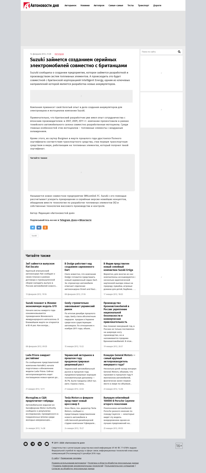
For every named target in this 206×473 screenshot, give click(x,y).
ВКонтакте (85, 220)
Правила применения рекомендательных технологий (78, 466)
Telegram (65, 220)
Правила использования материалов (69, 463)
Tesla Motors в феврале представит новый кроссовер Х (79, 401)
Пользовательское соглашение (119, 466)
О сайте (55, 458)
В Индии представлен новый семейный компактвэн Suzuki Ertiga (118, 267)
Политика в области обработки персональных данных (113, 463)
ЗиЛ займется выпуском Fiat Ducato (40, 265)
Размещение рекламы (71, 458)
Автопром (99, 5)
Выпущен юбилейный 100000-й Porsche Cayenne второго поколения (119, 401)
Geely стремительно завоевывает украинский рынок (80, 306)
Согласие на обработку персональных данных (73, 469)
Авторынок (70, 5)
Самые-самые (116, 5)
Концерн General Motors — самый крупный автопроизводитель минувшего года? (119, 360)
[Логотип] (41, 5)
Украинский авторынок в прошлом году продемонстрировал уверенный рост (79, 360)
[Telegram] (32, 228)
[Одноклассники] (45, 228)
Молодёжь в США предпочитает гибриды (40, 399)
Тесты (130, 5)
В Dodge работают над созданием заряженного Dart (79, 267)
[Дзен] (26, 444)
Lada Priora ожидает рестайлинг (38, 357)
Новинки (85, 5)
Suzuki (34, 236)
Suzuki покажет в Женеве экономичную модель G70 (41, 304)
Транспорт (143, 5)
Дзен (74, 220)
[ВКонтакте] (38, 228)
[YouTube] (47, 444)
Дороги (157, 5)
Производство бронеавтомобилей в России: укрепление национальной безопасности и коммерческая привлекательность (116, 312)
